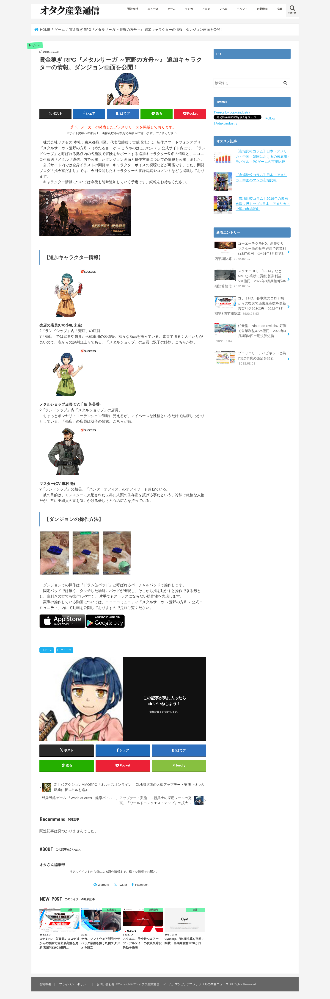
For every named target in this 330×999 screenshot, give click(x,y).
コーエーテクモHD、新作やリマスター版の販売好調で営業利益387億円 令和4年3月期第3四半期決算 (250, 251)
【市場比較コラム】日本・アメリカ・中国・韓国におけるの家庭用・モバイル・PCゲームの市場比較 (263, 156)
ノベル (223, 9)
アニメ (206, 9)
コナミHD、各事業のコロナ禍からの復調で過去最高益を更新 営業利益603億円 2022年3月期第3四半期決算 (250, 306)
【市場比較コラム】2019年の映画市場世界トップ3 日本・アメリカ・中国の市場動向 (263, 203)
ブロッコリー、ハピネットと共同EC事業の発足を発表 (250, 358)
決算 (279, 9)
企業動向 (262, 9)
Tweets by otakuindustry (232, 112)
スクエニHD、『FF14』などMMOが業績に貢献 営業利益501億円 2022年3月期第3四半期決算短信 (250, 278)
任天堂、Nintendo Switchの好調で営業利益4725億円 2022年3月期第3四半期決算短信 (250, 333)
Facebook (141, 884)
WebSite (103, 884)
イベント (242, 9)
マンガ (189, 9)
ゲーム (171, 9)
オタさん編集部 (52, 865)
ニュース (152, 9)
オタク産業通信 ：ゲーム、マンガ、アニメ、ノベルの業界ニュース (183, 984)
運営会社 (132, 9)
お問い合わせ (106, 984)
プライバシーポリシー (74, 984)
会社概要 (45, 984)
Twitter (122, 884)
